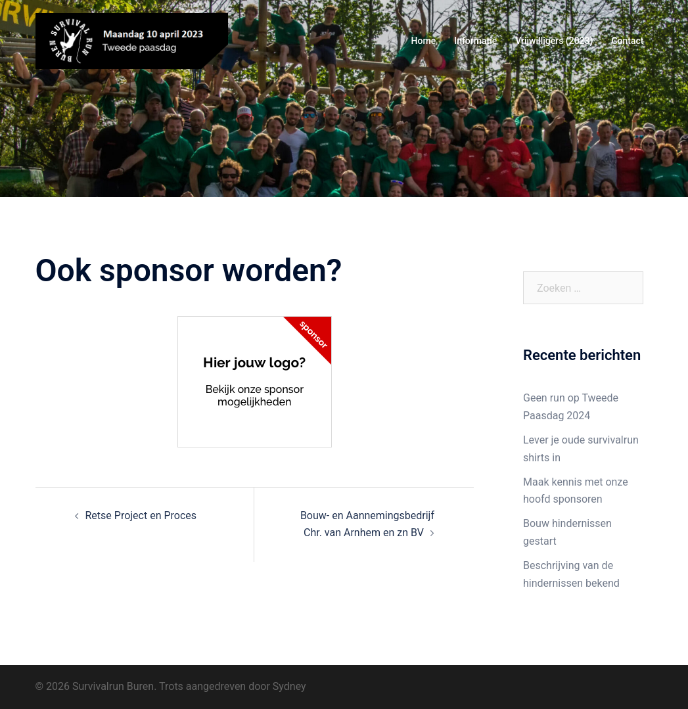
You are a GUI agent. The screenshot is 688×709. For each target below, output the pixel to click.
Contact (627, 40)
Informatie (475, 40)
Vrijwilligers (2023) (554, 40)
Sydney (289, 686)
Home (423, 40)
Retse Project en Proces (141, 515)
